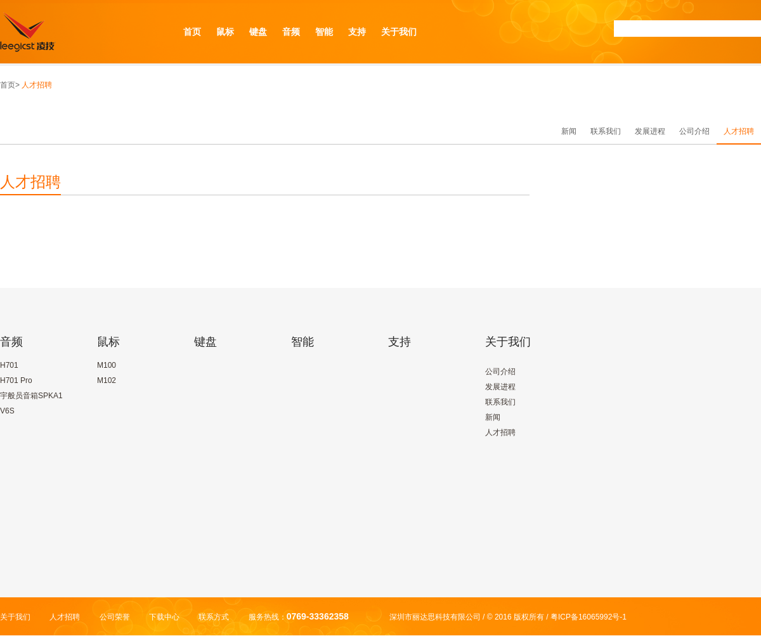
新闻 (568, 131)
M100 (106, 365)
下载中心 (164, 617)
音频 (291, 32)
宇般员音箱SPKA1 (31, 395)
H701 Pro (16, 380)
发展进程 (650, 131)
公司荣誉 (115, 617)
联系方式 (213, 617)
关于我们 (399, 32)
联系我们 (605, 131)
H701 (9, 365)
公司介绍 (694, 131)
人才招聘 (739, 131)
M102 (106, 380)
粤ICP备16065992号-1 (588, 617)
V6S (7, 410)
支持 (357, 32)
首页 (192, 32)
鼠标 (225, 32)
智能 (324, 32)
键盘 (258, 32)
